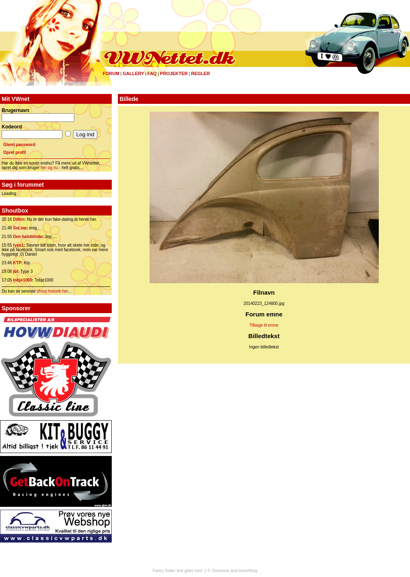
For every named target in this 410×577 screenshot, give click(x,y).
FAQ (152, 73)
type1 (18, 245)
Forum (111, 73)
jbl (15, 271)
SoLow (20, 228)
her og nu (49, 167)
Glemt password (19, 144)
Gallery (133, 73)
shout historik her (52, 291)
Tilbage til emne (263, 325)
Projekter (174, 73)
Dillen (18, 219)
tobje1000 (22, 280)
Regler (200, 73)
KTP (17, 263)
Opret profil (14, 152)
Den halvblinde (27, 236)
